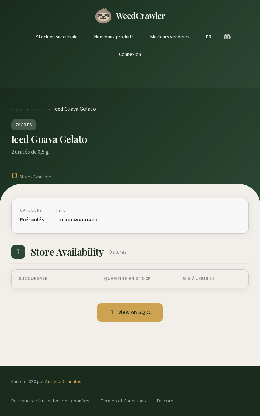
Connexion (130, 54)
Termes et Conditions (123, 400)
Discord (165, 400)
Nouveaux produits (114, 37)
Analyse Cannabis (63, 381)
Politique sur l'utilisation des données (50, 400)
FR (208, 37)
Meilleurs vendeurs (170, 37)
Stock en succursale (57, 37)
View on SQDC (130, 312)
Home (17, 109)
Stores (38, 109)
